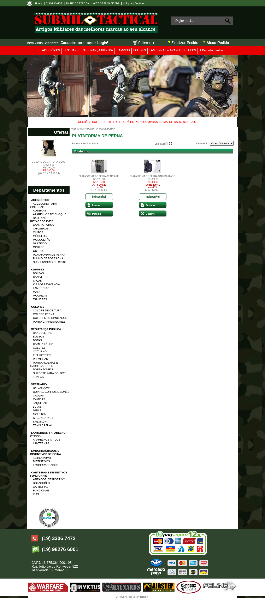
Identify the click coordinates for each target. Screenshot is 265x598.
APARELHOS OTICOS (46, 439)
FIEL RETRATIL (42, 355)
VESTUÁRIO (72, 50)
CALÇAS (38, 395)
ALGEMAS (39, 210)
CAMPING (123, 50)
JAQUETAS (40, 403)
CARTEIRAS (40, 486)
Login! (102, 42)
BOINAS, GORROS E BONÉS (51, 391)
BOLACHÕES (41, 483)
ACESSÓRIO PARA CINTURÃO (43, 205)
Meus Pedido (217, 43)
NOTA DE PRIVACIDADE (106, 3)
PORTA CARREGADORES (49, 321)
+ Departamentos (211, 50)
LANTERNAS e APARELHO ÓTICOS (172, 50)
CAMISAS (39, 399)
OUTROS (39, 250)
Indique (127, 3)
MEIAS (37, 410)
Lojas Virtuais (139, 597)
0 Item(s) (146, 42)
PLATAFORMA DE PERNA (49, 254)
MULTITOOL (40, 243)
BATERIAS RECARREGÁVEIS (41, 219)
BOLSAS (38, 273)
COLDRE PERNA (43, 314)
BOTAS (37, 340)
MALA (36, 291)
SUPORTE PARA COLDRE (49, 373)
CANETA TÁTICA (43, 224)
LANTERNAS (41, 288)
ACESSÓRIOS (51, 50)
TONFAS (38, 376)
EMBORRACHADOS (45, 465)
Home (38, 3)
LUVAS (37, 406)
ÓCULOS (38, 247)
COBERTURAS (42, 457)
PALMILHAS (40, 358)
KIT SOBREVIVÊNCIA (46, 284)
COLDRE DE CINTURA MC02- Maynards (49, 167)
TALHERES (40, 299)
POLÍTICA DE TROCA (77, 3)
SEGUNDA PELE (43, 417)
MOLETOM (40, 414)
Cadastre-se (71, 42)
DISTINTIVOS (41, 461)
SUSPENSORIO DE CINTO (49, 262)
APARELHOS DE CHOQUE (49, 214)
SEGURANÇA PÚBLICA (98, 50)
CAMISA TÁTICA (43, 344)
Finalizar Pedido (184, 43)
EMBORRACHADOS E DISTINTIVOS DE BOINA (45, 452)
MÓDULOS (40, 236)
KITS (36, 494)
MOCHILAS (40, 295)
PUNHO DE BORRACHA (48, 258)
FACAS (37, 280)
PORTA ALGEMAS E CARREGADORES (44, 364)
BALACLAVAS (41, 388)
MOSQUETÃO (42, 239)
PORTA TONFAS (43, 369)
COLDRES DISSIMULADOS (50, 317)
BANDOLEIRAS (42, 332)
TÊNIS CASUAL (42, 425)
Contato (139, 3)
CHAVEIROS (41, 228)
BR (147, 597)
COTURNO (40, 351)
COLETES (39, 347)
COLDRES (139, 50)
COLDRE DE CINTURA (47, 310)
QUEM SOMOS (54, 3)
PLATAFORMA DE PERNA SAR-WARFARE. (153, 176)
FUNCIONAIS (41, 490)
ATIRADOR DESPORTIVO (49, 479)
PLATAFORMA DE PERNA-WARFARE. (99, 176)
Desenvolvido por (124, 597)
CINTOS (38, 232)
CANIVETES (40, 277)
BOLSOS (38, 336)
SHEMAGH (40, 421)
